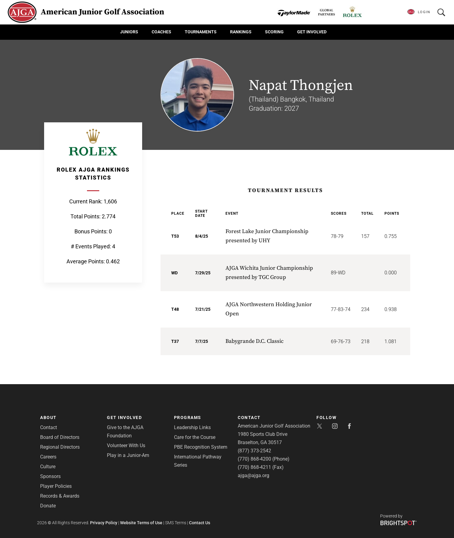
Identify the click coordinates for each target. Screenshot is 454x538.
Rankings (241, 31)
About (48, 417)
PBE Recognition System (200, 447)
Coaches (161, 31)
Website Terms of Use (141, 522)
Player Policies (56, 486)
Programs (187, 417)
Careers (48, 457)
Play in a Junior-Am (128, 455)
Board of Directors (59, 437)
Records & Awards (59, 496)
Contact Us (199, 522)
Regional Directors (60, 447)
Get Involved (312, 31)
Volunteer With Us (126, 445)
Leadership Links (192, 427)
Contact (48, 427)
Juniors (129, 31)
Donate (48, 506)
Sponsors (50, 476)
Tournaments (201, 31)
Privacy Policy (103, 522)
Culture (47, 466)
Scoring (274, 31)
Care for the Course (194, 437)
